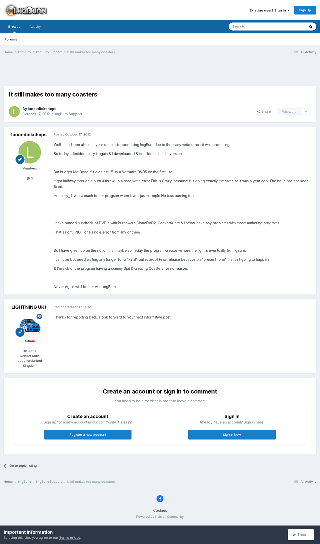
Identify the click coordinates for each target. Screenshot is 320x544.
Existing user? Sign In (270, 10)
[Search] (254, 26)
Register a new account (88, 434)
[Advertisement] (160, 73)
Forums (10, 39)
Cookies (160, 510)
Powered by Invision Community (160, 516)
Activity (35, 26)
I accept (301, 534)
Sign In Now (232, 434)
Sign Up (305, 10)
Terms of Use (69, 538)
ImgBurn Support (68, 114)
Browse (14, 28)
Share (264, 112)
